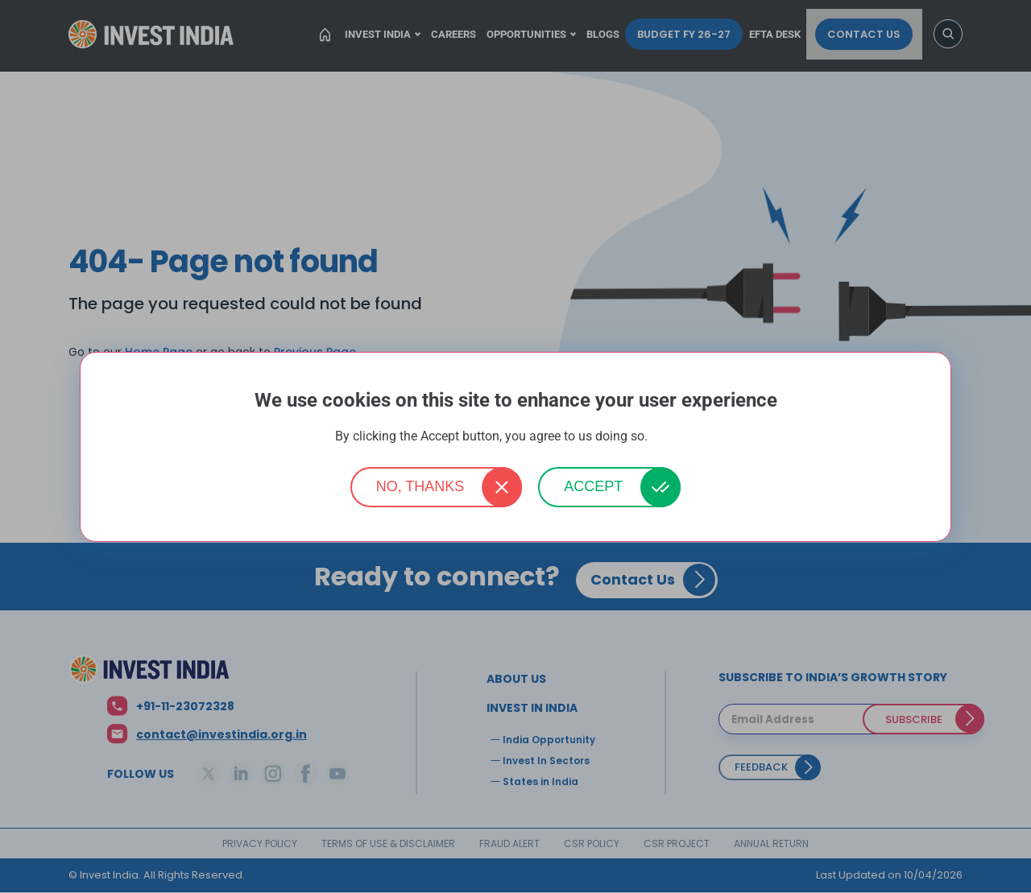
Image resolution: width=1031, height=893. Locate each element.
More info (673, 437)
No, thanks (420, 486)
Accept (593, 486)
